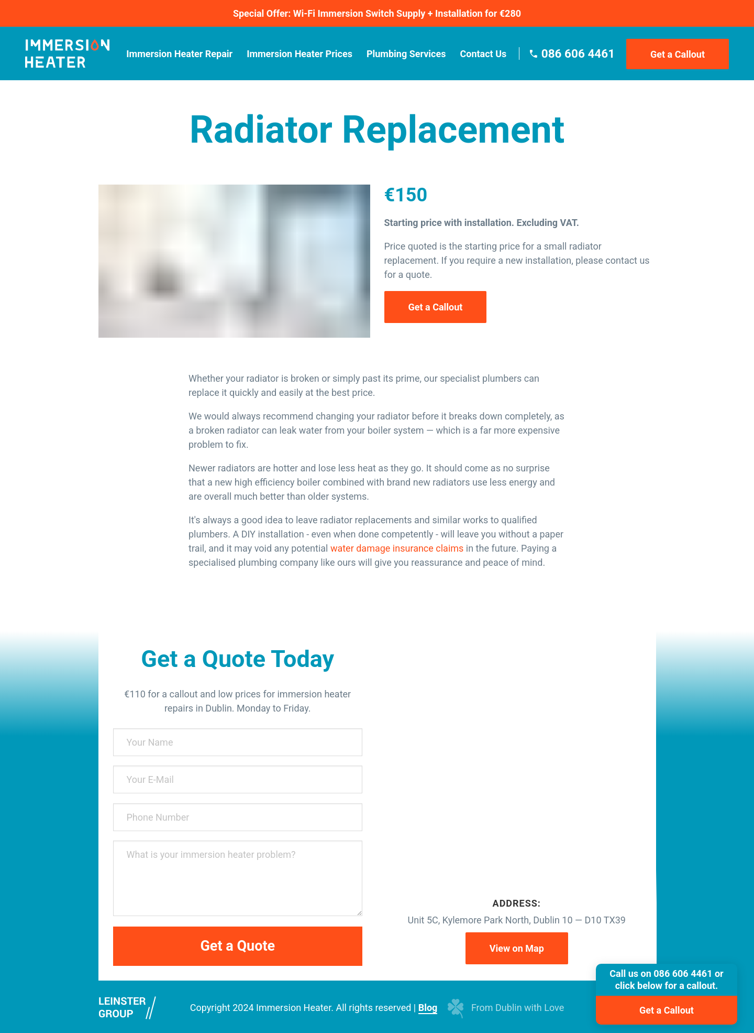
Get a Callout (677, 54)
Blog (428, 1007)
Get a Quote (237, 946)
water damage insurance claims (396, 548)
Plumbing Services (406, 53)
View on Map (517, 948)
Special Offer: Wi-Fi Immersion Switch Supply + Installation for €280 (377, 13)
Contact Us (483, 53)
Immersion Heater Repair (179, 53)
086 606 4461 (578, 53)
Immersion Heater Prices (299, 53)
